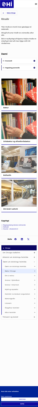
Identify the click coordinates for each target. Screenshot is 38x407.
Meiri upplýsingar (6, 396)
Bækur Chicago (11, 13)
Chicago (7, 248)
